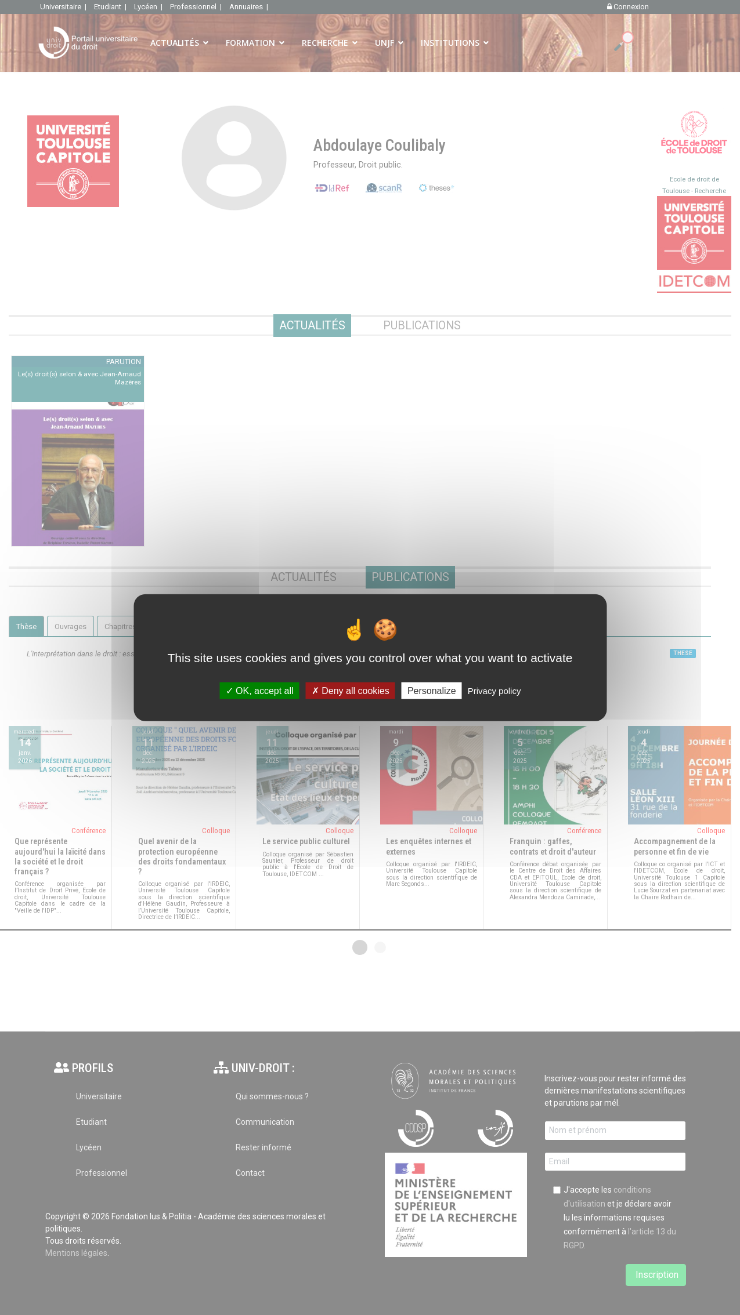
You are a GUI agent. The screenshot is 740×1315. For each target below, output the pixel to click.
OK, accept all (260, 690)
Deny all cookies (350, 690)
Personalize (431, 690)
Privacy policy (494, 690)
